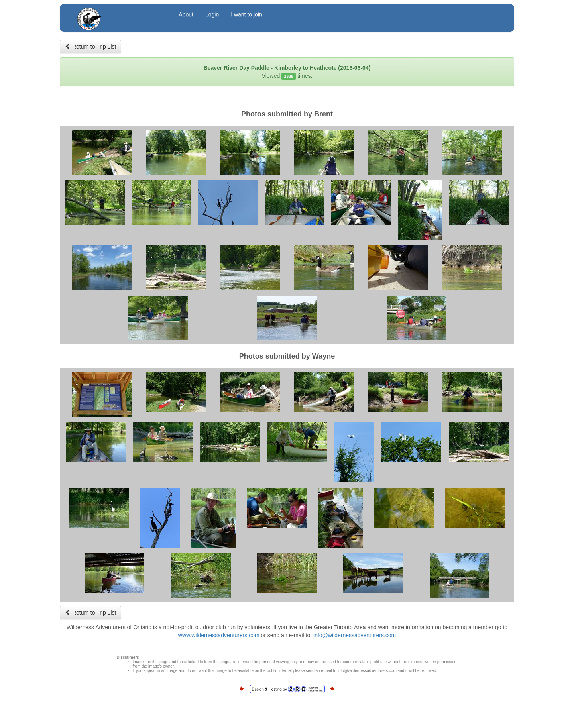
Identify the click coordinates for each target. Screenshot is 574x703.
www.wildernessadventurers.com (218, 635)
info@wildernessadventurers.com (354, 635)
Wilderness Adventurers (120, 15)
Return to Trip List (90, 46)
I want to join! (247, 14)
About (186, 14)
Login (212, 14)
